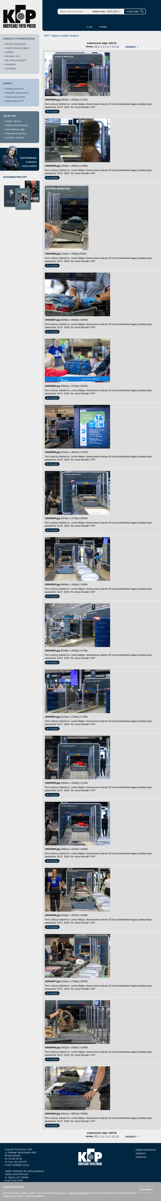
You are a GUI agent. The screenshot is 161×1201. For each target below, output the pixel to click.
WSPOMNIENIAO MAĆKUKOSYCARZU (28, 162)
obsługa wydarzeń (14, 88)
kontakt (103, 26)
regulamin (141, 1153)
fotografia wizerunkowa (17, 92)
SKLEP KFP (9, 116)
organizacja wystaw (15, 97)
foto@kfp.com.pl (20, 1165)
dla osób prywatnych (15, 60)
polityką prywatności (79, 1193)
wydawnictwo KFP (14, 101)
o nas (89, 26)
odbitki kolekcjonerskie (16, 125)
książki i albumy (13, 121)
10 (117, 46)
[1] (95, 46)
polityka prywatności (146, 1149)
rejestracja (10, 68)
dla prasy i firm (12, 56)
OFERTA (8, 83)
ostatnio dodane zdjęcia (17, 48)
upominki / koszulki (14, 137)
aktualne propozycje (15, 44)
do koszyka (52, 111)
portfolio (9, 52)
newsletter (10, 64)
